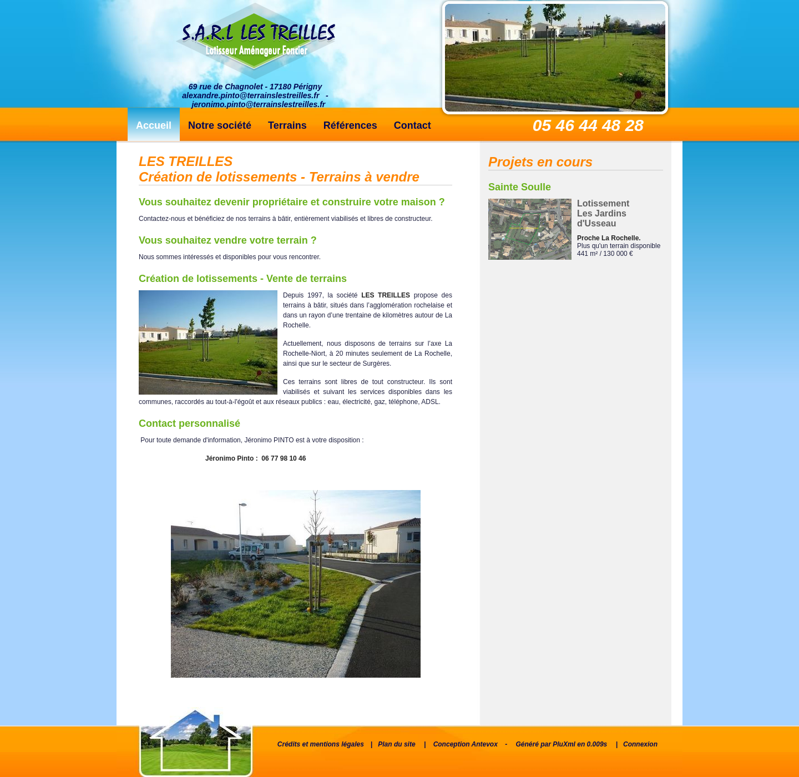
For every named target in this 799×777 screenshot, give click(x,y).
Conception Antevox (465, 744)
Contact (412, 125)
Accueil (153, 125)
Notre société (219, 125)
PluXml (564, 744)
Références (350, 125)
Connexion (640, 744)
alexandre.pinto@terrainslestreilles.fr (250, 95)
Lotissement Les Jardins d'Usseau (603, 213)
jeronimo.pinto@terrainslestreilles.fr (258, 104)
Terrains (287, 125)
